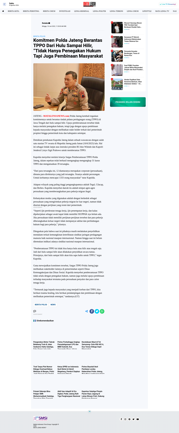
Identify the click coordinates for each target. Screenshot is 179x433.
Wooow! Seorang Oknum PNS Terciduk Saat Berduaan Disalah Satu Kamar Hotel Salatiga (133, 25)
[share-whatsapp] (102, 311)
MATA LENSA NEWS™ (40, 427)
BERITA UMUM (49, 11)
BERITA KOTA (13, 11)
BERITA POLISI (39, 36)
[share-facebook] (92, 311)
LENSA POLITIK (99, 11)
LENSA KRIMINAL (81, 11)
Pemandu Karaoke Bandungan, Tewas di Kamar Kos (131, 53)
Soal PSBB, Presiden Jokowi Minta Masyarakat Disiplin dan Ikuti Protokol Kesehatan (133, 68)
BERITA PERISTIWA (31, 11)
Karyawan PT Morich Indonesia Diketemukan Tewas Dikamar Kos (132, 39)
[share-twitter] (97, 311)
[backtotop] (89, 412)
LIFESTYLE (146, 11)
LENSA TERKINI (116, 11)
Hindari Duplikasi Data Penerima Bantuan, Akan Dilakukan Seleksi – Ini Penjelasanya (133, 82)
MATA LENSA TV (162, 11)
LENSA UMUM (132, 11)
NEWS (53, 305)
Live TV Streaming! (169, 4)
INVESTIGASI (64, 11)
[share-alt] (86, 311)
